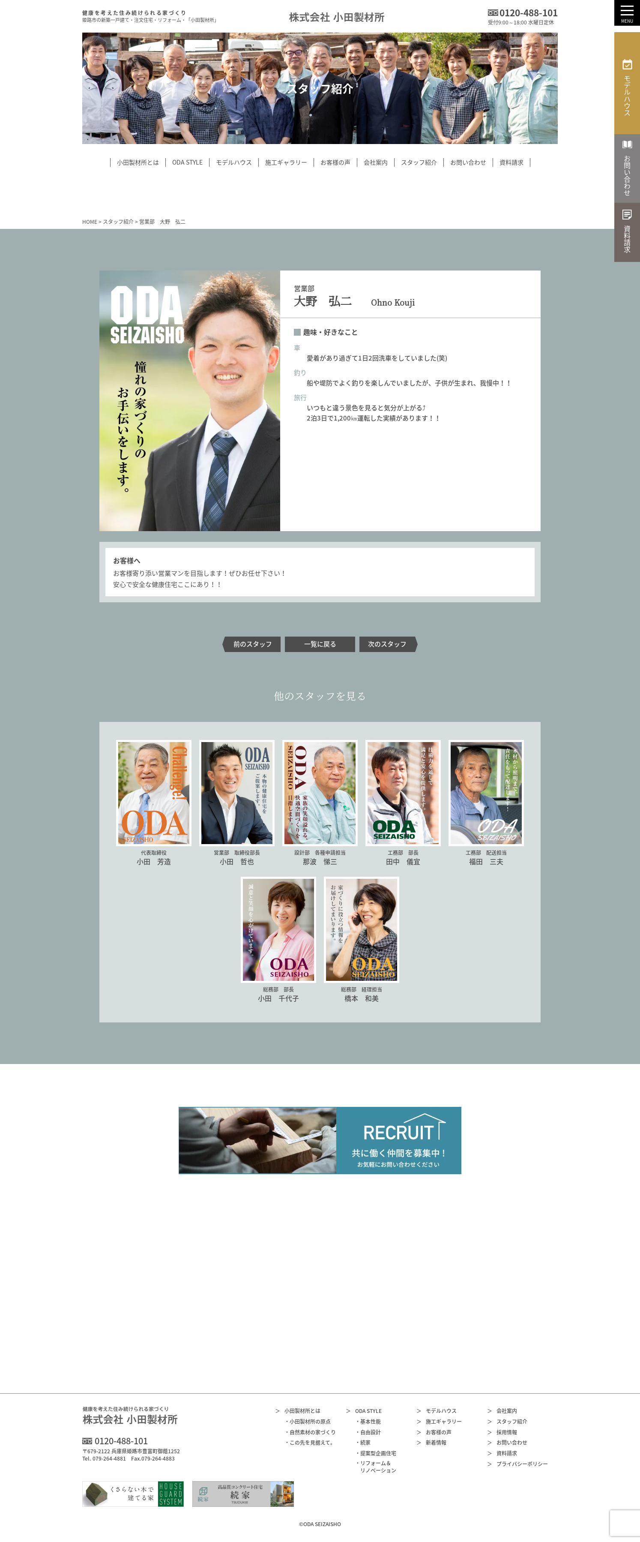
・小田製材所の (307, 1421)
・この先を (309, 1442)
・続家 (363, 1442)
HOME (89, 221)
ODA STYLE (364, 1411)
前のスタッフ (252, 644)
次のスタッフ (387, 644)
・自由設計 (368, 1432)
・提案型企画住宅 (375, 1453)
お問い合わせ (507, 1442)
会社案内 (502, 1411)
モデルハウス (436, 1411)
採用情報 (502, 1432)
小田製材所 (297, 1411)
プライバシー (517, 1464)
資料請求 (502, 1453)
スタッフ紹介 (118, 221)
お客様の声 (434, 1432)
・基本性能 (368, 1421)
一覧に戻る (320, 644)
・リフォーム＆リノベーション (375, 1467)
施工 (439, 1421)
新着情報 (431, 1442)
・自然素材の (310, 1432)
